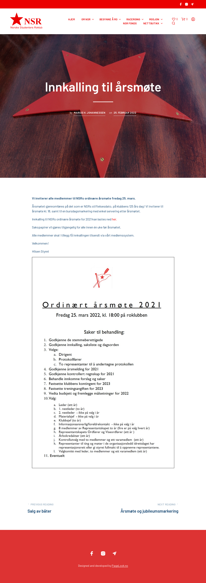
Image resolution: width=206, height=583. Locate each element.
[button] (175, 19)
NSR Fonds (130, 23)
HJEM (71, 19)
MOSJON (154, 19)
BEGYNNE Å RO (108, 19)
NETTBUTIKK (151, 23)
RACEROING (133, 19)
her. (114, 219)
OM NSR (85, 19)
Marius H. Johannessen (89, 112)
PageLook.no (120, 565)
